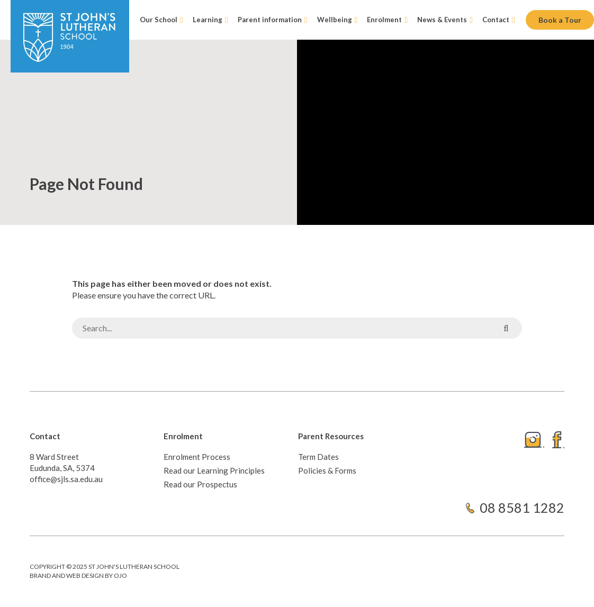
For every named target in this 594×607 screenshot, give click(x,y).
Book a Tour (559, 19)
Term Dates (318, 456)
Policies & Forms (327, 470)
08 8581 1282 (522, 507)
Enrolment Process (197, 456)
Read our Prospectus (200, 484)
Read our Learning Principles (214, 470)
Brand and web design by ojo (78, 575)
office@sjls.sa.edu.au (66, 479)
